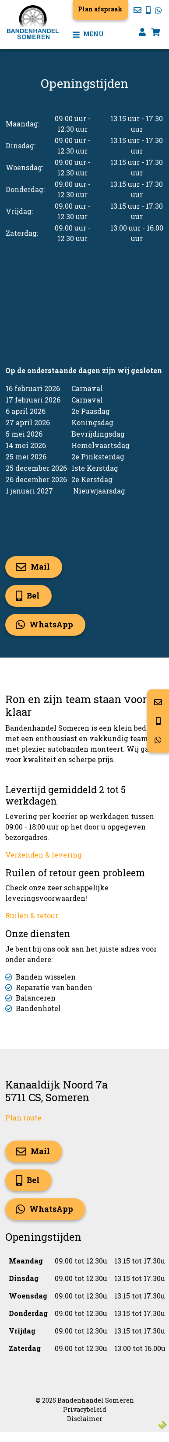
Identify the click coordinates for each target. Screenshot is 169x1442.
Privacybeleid (84, 1409)
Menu (88, 34)
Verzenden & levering (43, 854)
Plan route (23, 1117)
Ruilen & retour (31, 915)
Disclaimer (84, 1418)
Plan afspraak (100, 9)
